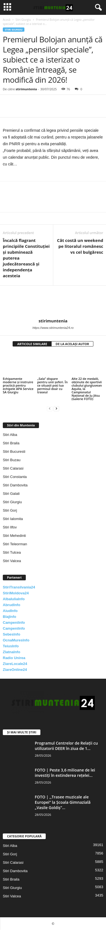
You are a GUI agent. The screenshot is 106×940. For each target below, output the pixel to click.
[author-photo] (53, 301)
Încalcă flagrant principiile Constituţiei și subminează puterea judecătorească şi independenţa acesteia (26, 257)
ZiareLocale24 (15, 664)
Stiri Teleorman (15, 544)
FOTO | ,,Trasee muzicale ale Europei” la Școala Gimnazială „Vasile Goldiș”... (63, 802)
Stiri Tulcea (12, 552)
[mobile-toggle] (7, 7)
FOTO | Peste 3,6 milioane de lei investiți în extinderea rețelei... (65, 772)
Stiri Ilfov (10, 527)
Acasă (6, 20)
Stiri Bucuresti (14, 451)
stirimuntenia (26, 89)
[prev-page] (49, 408)
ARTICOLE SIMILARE (32, 344)
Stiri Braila (11, 443)
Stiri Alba (10, 435)
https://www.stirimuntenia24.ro (53, 327)
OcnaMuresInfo (16, 640)
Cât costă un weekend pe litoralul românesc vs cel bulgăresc (80, 246)
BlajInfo (9, 617)
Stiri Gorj (10, 510)
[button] (97, 7)
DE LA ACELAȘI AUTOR (72, 344)
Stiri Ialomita (13, 519)
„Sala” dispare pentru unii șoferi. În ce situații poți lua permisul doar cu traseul (52, 385)
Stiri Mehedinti (14, 535)
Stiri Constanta (15, 477)
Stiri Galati (11, 493)
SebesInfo (11, 634)
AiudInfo (10, 611)
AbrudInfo (11, 605)
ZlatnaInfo (11, 652)
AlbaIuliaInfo (14, 599)
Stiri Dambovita (15, 485)
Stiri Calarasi (13, 468)
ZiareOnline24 (15, 670)
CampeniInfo (14, 622)
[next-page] (56, 408)
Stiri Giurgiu (23, 20)
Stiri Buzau (11, 460)
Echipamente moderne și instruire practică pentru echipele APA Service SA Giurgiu (18, 385)
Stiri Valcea (12, 561)
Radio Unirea (14, 658)
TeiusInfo (11, 646)
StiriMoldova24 (16, 593)
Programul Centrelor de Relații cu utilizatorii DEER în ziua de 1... (66, 745)
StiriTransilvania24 (19, 587)
